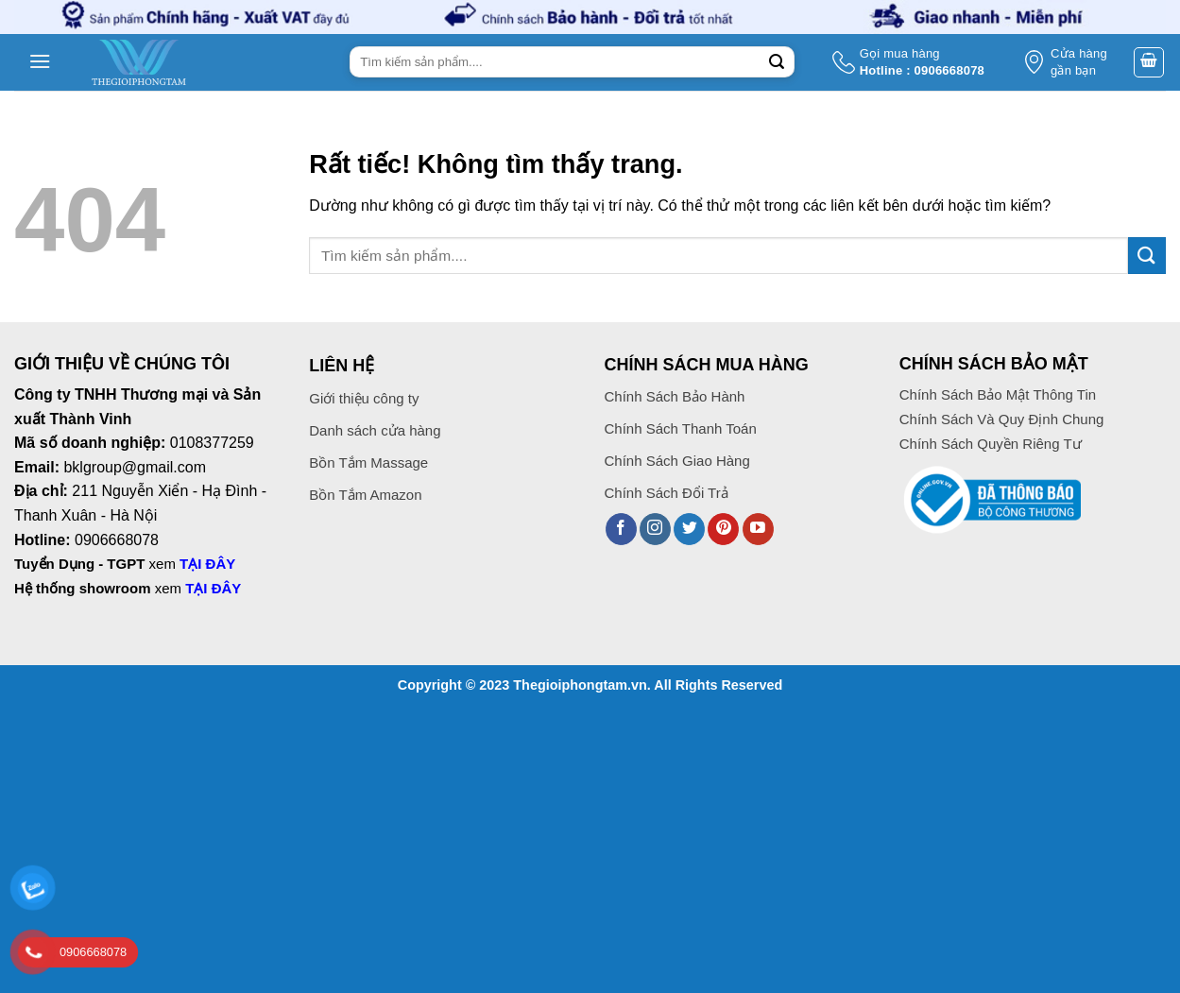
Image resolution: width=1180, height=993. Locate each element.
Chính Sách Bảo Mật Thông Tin (997, 394)
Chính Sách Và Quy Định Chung (1001, 419)
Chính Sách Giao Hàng (677, 461)
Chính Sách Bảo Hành (675, 396)
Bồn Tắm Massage (368, 462)
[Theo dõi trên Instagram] (655, 529)
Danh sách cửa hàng (374, 430)
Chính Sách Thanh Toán (683, 428)
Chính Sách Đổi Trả (666, 493)
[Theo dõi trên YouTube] (758, 529)
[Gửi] (777, 62)
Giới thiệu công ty (364, 398)
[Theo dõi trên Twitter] (689, 529)
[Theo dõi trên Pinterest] (723, 529)
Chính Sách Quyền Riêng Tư (990, 444)
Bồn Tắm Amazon (365, 495)
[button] (38, 62)
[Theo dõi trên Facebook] (621, 529)
